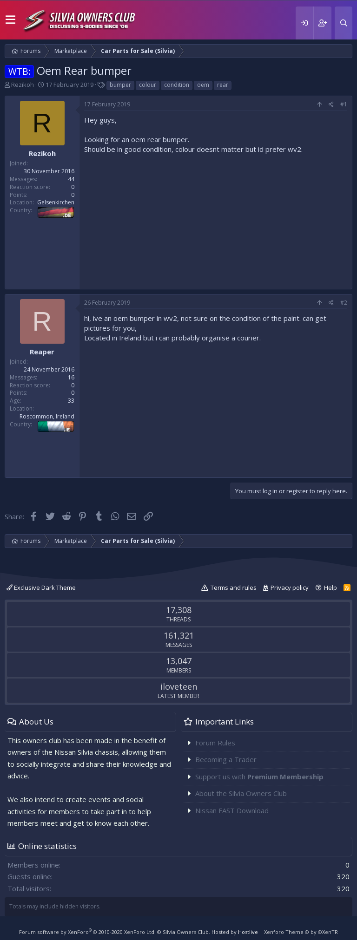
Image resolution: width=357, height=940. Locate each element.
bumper (120, 85)
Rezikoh (22, 84)
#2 (343, 303)
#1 (343, 104)
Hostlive (248, 931)
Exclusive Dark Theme (41, 587)
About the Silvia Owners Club (241, 793)
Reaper (42, 351)
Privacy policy (290, 587)
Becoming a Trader (226, 759)
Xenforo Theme (301, 931)
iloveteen (178, 686)
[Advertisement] (215, 219)
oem (203, 85)
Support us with (259, 776)
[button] (10, 19)
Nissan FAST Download (232, 810)
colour (147, 85)
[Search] (343, 23)
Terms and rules (234, 587)
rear (222, 85)
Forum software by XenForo (87, 931)
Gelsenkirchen (55, 202)
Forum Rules (215, 742)
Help (330, 587)
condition (176, 85)
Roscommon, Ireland (47, 416)
